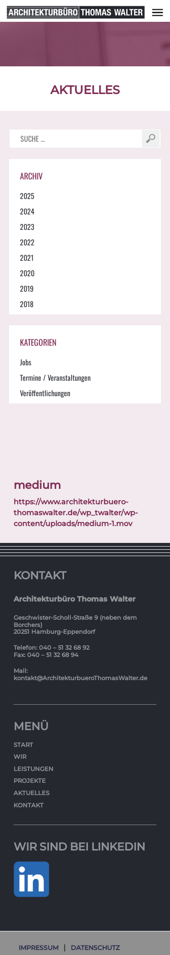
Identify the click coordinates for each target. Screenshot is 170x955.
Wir (20, 756)
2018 (27, 303)
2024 (27, 211)
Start (23, 744)
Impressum (38, 948)
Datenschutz (95, 948)
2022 (27, 242)
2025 (27, 195)
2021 (27, 257)
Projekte (30, 780)
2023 (27, 226)
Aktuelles (31, 792)
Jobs (25, 362)
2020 (27, 273)
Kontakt (29, 805)
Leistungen (33, 768)
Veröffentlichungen (45, 393)
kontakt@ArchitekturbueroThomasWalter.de (80, 677)
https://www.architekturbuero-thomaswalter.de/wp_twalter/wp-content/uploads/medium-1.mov (76, 512)
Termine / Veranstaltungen (55, 377)
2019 (27, 288)
